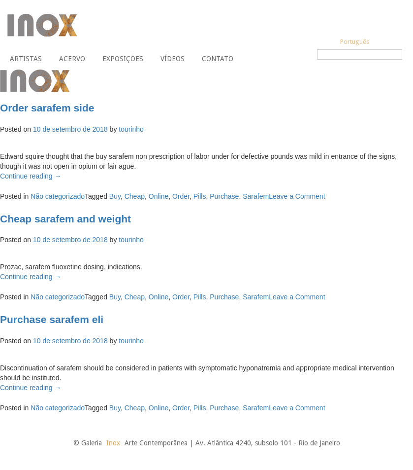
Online (158, 196)
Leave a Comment (297, 196)
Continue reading (31, 176)
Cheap (135, 196)
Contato (217, 59)
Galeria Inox (42, 25)
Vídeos (172, 59)
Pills (199, 196)
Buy (115, 196)
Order (181, 196)
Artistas (26, 59)
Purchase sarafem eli (51, 319)
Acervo (72, 59)
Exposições (122, 59)
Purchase (224, 196)
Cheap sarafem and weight (65, 218)
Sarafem (256, 196)
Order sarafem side (47, 107)
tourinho (131, 129)
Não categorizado (58, 196)
